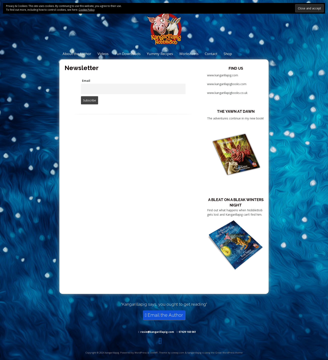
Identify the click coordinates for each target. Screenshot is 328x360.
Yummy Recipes (160, 53)
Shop (228, 53)
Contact (211, 53)
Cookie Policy (87, 10)
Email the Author (164, 315)
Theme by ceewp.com (171, 352)
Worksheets (189, 53)
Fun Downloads (128, 53)
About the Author (77, 53)
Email (86, 81)
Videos (103, 53)
